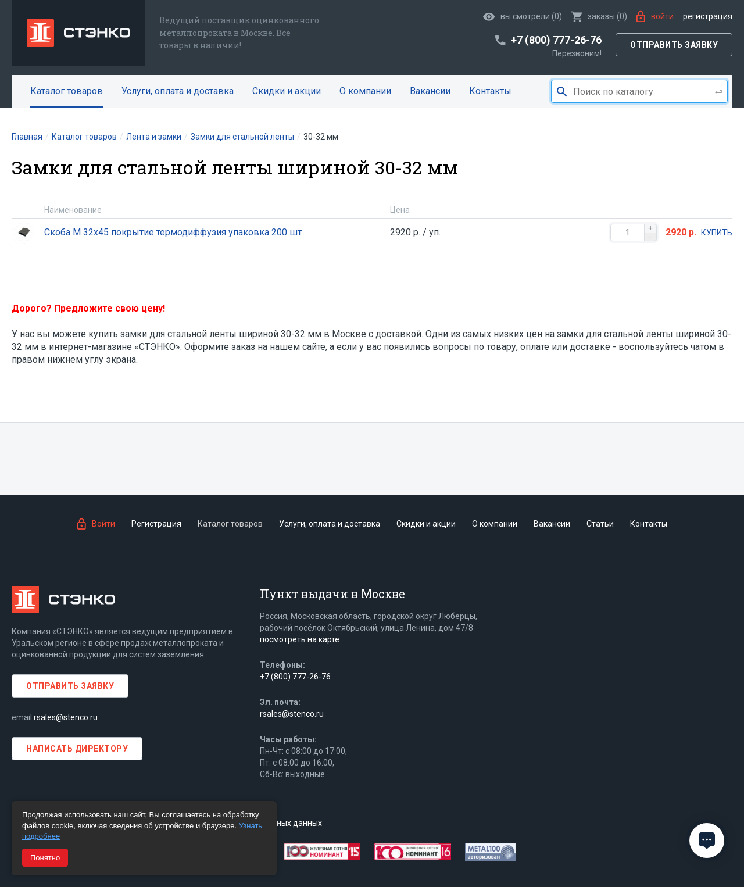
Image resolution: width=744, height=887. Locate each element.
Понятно (45, 857)
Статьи (600, 523)
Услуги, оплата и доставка (177, 90)
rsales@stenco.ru (66, 717)
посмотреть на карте (299, 639)
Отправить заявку (674, 44)
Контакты (490, 90)
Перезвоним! (577, 53)
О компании (365, 90)
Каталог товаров (66, 90)
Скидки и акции (286, 90)
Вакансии (430, 90)
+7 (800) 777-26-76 (295, 676)
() (599, 16)
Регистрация (707, 16)
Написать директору (77, 748)
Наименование (73, 209)
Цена (400, 209)
